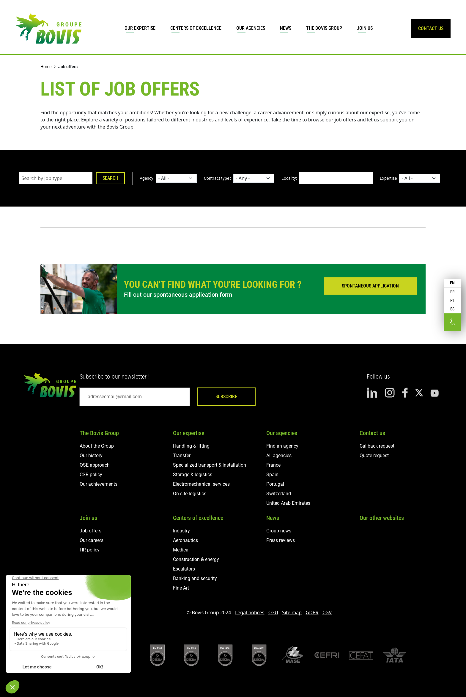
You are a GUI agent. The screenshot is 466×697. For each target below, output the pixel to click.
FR (452, 291)
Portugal (275, 484)
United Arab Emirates (288, 503)
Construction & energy (196, 559)
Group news (278, 531)
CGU (273, 612)
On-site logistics (189, 493)
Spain (272, 474)
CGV (327, 612)
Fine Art (181, 588)
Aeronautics (185, 540)
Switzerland (278, 493)
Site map (292, 612)
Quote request (374, 455)
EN (452, 282)
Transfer (182, 455)
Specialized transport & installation (209, 465)
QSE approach (95, 465)
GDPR (312, 612)
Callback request (377, 446)
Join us (365, 28)
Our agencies (250, 28)
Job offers (90, 531)
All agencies (279, 455)
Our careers (91, 540)
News (285, 28)
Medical (181, 550)
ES (452, 309)
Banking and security (195, 578)
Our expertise (140, 28)
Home (45, 66)
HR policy (90, 550)
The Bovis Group (324, 28)
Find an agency (282, 446)
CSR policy (91, 474)
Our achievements (98, 484)
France (273, 465)
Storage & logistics (192, 474)
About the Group (97, 446)
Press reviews (280, 540)
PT (452, 300)
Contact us (372, 433)
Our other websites (382, 517)
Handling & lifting (191, 446)
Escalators (184, 569)
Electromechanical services (201, 484)
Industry (181, 531)
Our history (91, 455)
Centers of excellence (195, 28)
